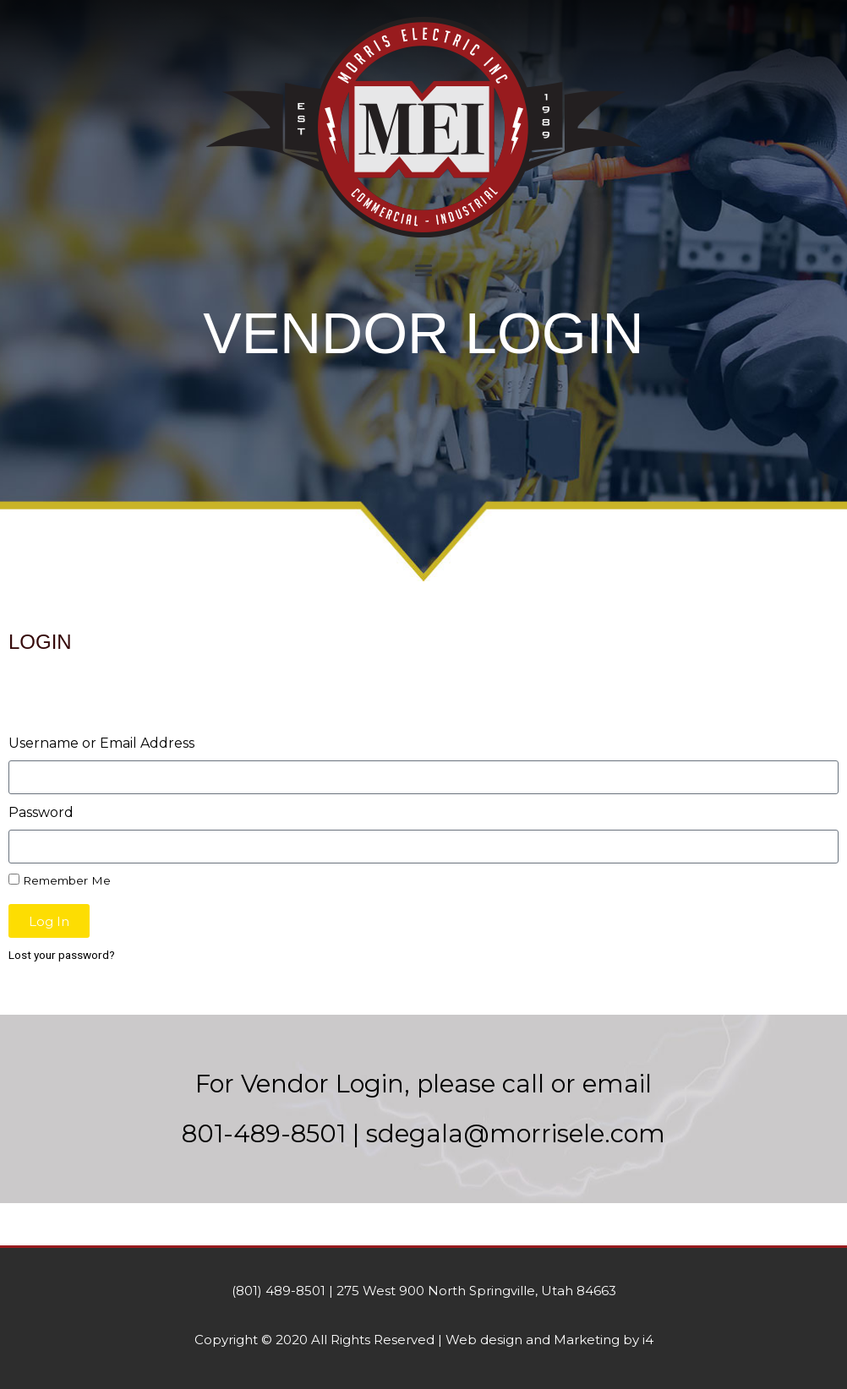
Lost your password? (61, 954)
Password (41, 812)
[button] (424, 269)
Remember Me (59, 880)
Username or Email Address (101, 743)
